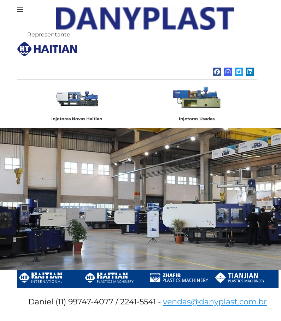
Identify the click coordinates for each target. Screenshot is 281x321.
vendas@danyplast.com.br (215, 301)
